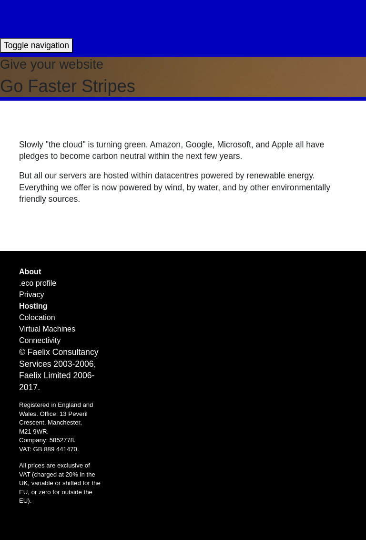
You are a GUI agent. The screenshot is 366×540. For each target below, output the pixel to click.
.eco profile (37, 283)
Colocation (37, 317)
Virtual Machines (47, 329)
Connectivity (40, 340)
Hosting (33, 306)
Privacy (31, 295)
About (30, 272)
